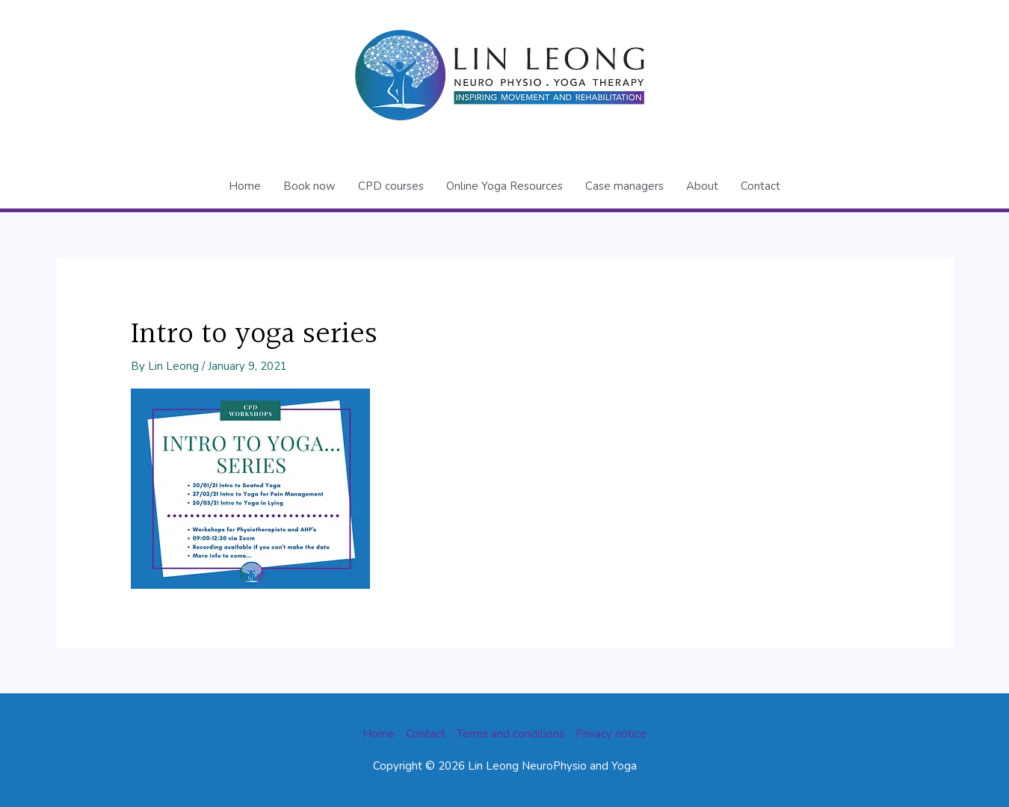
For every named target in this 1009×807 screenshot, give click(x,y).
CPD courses (391, 186)
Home (245, 186)
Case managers (624, 186)
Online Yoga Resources (504, 186)
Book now (309, 186)
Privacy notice (611, 733)
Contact (760, 186)
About (702, 186)
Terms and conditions (510, 733)
